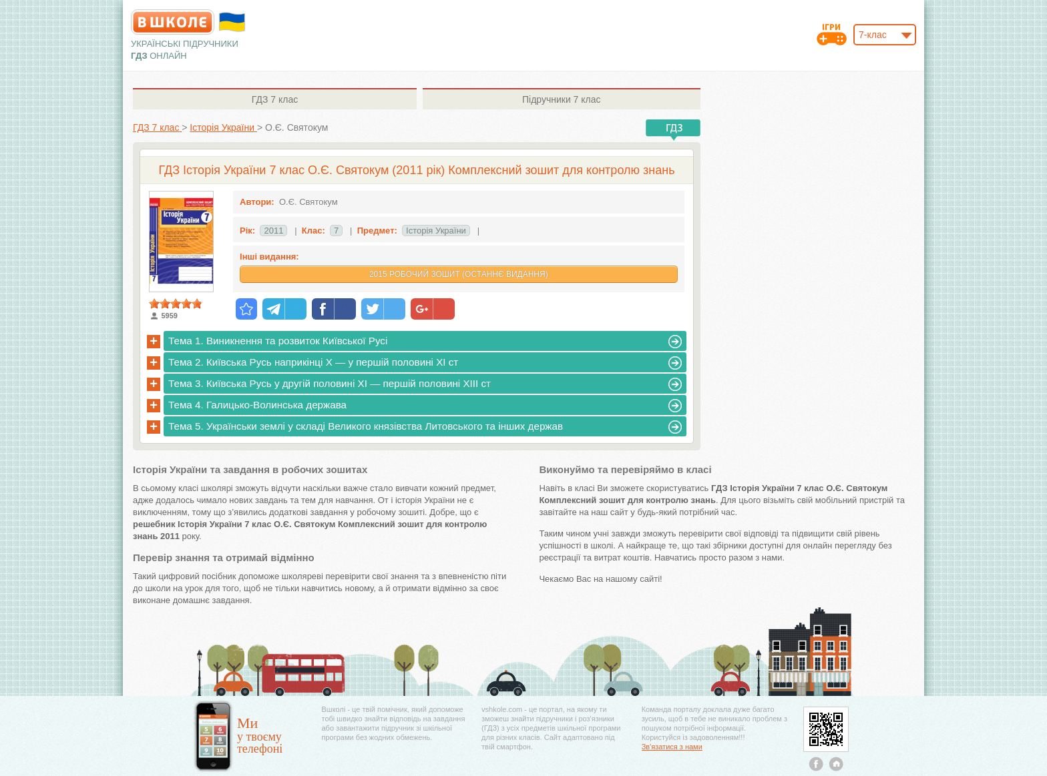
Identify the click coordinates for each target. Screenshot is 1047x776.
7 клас (275, 99)
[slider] (175, 303)
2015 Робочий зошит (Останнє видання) (458, 274)
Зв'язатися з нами (672, 747)
